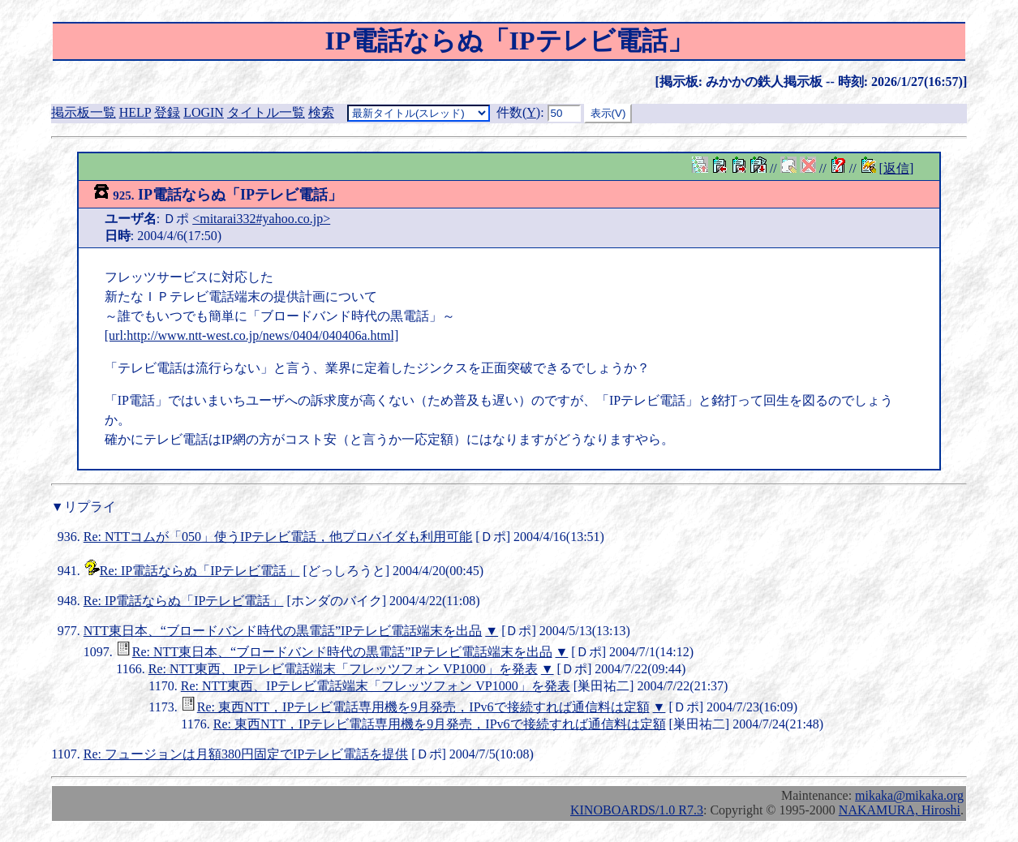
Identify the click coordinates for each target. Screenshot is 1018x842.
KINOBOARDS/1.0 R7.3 (636, 810)
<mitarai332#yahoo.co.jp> (261, 219)
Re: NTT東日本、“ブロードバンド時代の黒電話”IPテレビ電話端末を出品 (342, 652)
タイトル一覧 (266, 112)
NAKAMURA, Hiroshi (899, 810)
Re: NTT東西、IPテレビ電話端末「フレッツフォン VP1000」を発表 (343, 669)
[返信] (896, 168)
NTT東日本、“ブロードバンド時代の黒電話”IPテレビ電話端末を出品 (283, 631)
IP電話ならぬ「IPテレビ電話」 (217, 195)
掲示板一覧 (83, 112)
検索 (321, 112)
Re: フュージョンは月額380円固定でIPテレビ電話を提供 (246, 754)
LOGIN (203, 112)
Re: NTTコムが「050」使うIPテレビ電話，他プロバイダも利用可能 (278, 536)
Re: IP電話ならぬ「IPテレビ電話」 (200, 571)
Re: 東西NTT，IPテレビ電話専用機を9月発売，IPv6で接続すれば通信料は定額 (423, 707)
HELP (135, 112)
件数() (518, 112)
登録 (167, 112)
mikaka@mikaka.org (909, 795)
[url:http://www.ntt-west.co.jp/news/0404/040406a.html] (251, 335)
